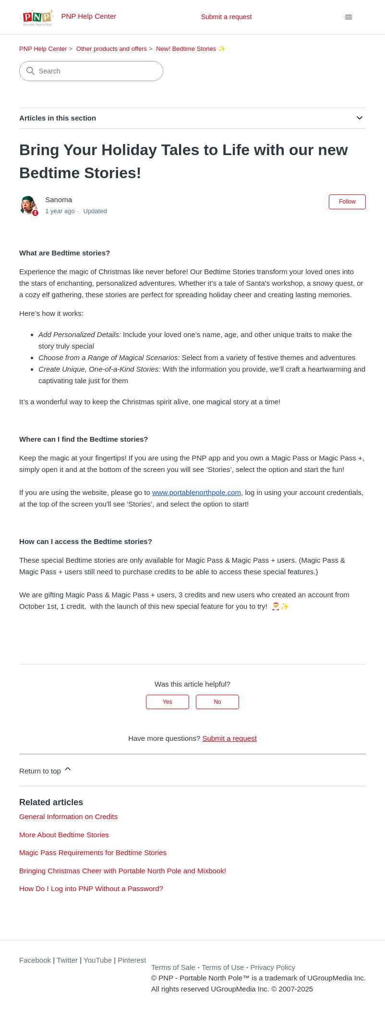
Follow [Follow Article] (347, 201)
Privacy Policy (273, 967)
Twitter (67, 960)
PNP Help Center (43, 48)
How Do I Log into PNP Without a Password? (91, 888)
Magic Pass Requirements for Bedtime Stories (93, 852)
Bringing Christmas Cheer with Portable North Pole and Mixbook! (122, 871)
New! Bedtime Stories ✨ (191, 48)
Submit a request (226, 17)
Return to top (45, 769)
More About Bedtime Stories (64, 835)
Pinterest (132, 960)
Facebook (35, 960)
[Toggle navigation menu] (349, 17)
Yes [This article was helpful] (167, 702)
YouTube (98, 960)
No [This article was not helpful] (217, 702)
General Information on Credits (68, 816)
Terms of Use (223, 967)
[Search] (91, 71)
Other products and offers (111, 48)
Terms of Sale (173, 967)
